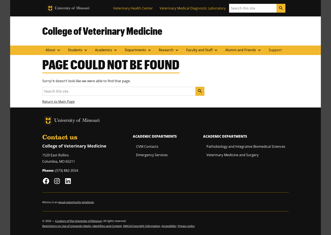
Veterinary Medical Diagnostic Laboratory (193, 8)
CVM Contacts (147, 146)
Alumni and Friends (243, 50)
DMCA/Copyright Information (141, 226)
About (53, 50)
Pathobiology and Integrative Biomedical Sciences (245, 146)
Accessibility (168, 226)
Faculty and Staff (202, 50)
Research (169, 50)
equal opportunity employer (76, 202)
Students (78, 50)
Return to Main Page (58, 101)
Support (275, 50)
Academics (106, 50)
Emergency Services (152, 155)
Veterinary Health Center (133, 8)
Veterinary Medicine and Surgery (232, 155)
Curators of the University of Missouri (78, 221)
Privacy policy (186, 226)
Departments (138, 50)
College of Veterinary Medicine (102, 31)
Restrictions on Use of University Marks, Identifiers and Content (82, 226)
